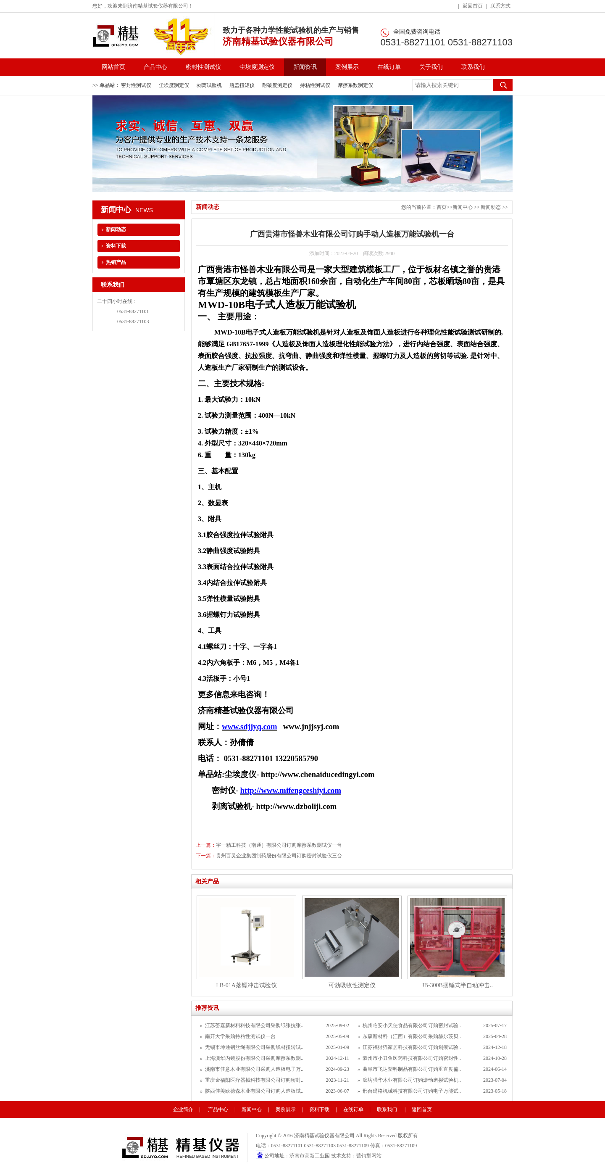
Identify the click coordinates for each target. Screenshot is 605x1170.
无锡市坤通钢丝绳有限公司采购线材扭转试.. (254, 1047)
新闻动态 (491, 207)
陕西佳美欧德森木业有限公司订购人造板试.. (254, 1091)
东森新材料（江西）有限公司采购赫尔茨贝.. (412, 1036)
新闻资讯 (305, 67)
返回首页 (473, 6)
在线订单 (389, 67)
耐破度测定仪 (277, 85)
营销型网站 (368, 1156)
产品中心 (155, 67)
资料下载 (116, 246)
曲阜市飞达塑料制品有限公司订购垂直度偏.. (412, 1069)
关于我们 (431, 67)
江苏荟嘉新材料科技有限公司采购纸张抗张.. (254, 1025)
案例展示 (347, 67)
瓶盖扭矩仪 (242, 85)
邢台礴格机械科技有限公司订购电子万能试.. (412, 1091)
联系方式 (500, 6)
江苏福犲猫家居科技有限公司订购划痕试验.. (412, 1047)
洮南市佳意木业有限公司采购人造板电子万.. (254, 1069)
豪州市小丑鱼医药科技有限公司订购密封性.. (412, 1058)
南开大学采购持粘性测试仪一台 (240, 1036)
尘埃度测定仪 (257, 67)
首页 (442, 207)
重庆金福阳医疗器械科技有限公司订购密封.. (254, 1080)
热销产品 (116, 262)
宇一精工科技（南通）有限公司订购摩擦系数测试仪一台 (279, 845)
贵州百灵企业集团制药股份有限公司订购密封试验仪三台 (279, 856)
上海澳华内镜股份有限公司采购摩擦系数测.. (254, 1058)
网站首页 (113, 67)
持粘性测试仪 (315, 85)
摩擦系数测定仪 (355, 85)
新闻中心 (462, 207)
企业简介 (183, 1109)
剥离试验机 (209, 85)
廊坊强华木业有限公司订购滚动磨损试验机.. (412, 1080)
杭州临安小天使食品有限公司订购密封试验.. (412, 1025)
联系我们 (473, 67)
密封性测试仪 (203, 67)
